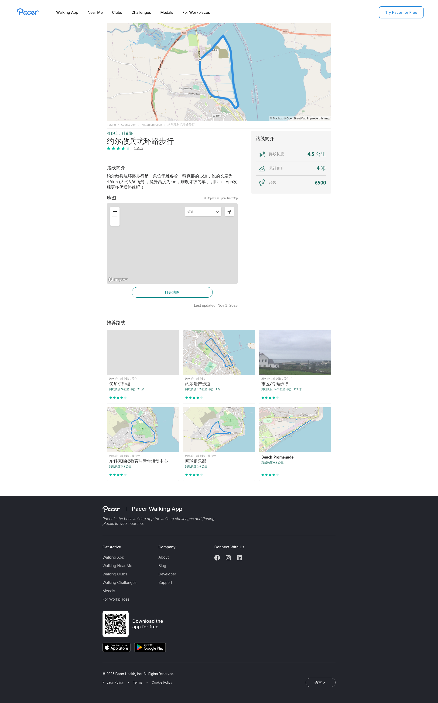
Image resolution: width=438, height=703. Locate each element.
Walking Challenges (120, 582)
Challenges (141, 12)
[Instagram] (228, 558)
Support (165, 582)
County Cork (128, 125)
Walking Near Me (117, 565)
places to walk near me (123, 523)
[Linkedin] (239, 558)
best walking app (139, 518)
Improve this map (318, 118)
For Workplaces (196, 12)
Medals (166, 12)
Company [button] (166, 547)
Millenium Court (152, 125)
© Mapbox (277, 118)
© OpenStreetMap (295, 118)
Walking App (67, 12)
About (163, 557)
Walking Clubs (115, 574)
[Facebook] (217, 558)
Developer (167, 574)
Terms (138, 682)
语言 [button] (318, 682)
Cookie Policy (162, 682)
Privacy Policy (113, 682)
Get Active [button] (112, 547)
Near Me (95, 12)
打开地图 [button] (172, 292)
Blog (162, 565)
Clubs (117, 12)
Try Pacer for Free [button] (401, 12)
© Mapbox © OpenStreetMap (221, 198)
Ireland (111, 125)
